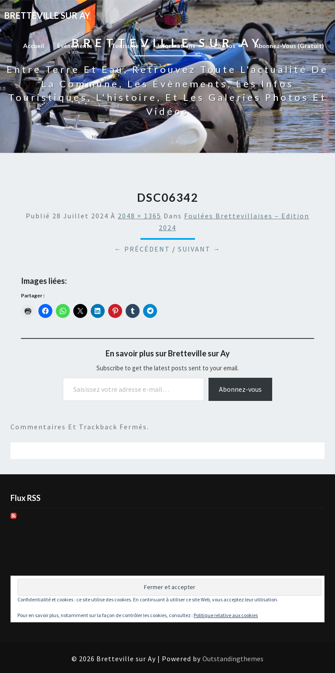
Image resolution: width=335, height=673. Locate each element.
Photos (227, 45)
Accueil (33, 45)
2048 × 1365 (139, 215)
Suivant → (199, 249)
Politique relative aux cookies (226, 615)
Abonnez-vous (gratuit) (289, 45)
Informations (179, 45)
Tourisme (127, 45)
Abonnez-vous (240, 389)
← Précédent (142, 249)
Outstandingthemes (232, 658)
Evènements (77, 45)
